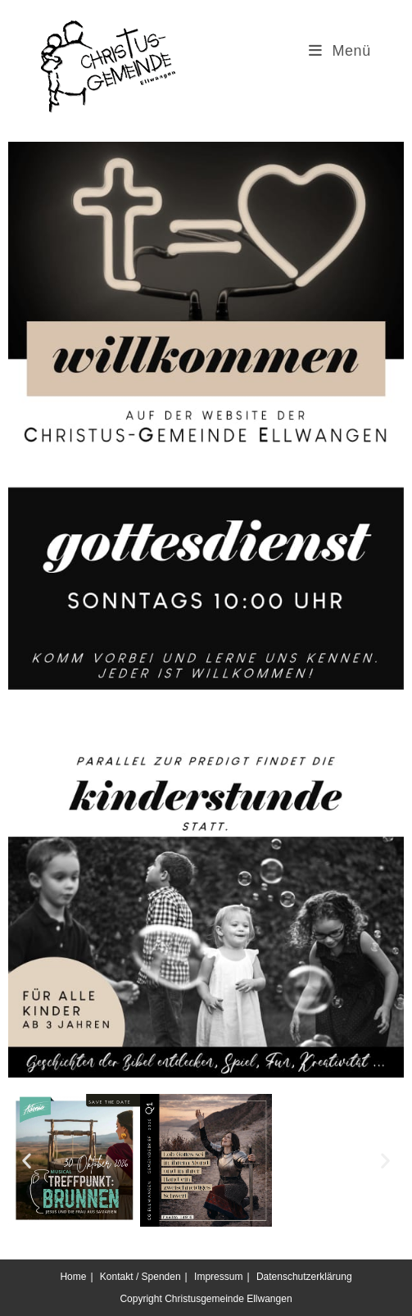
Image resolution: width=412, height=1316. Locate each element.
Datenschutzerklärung (304, 1276)
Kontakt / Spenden (140, 1276)
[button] (26, 1160)
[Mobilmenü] (340, 51)
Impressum (218, 1276)
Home (73, 1276)
